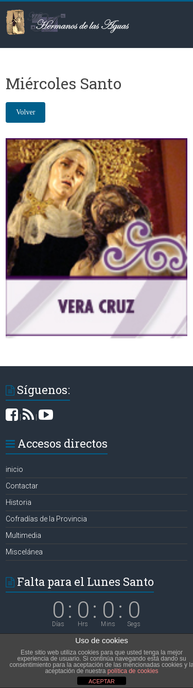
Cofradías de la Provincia (46, 519)
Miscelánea (24, 552)
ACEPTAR (102, 681)
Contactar (22, 486)
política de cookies (133, 671)
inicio (14, 469)
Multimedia (23, 535)
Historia (18, 502)
